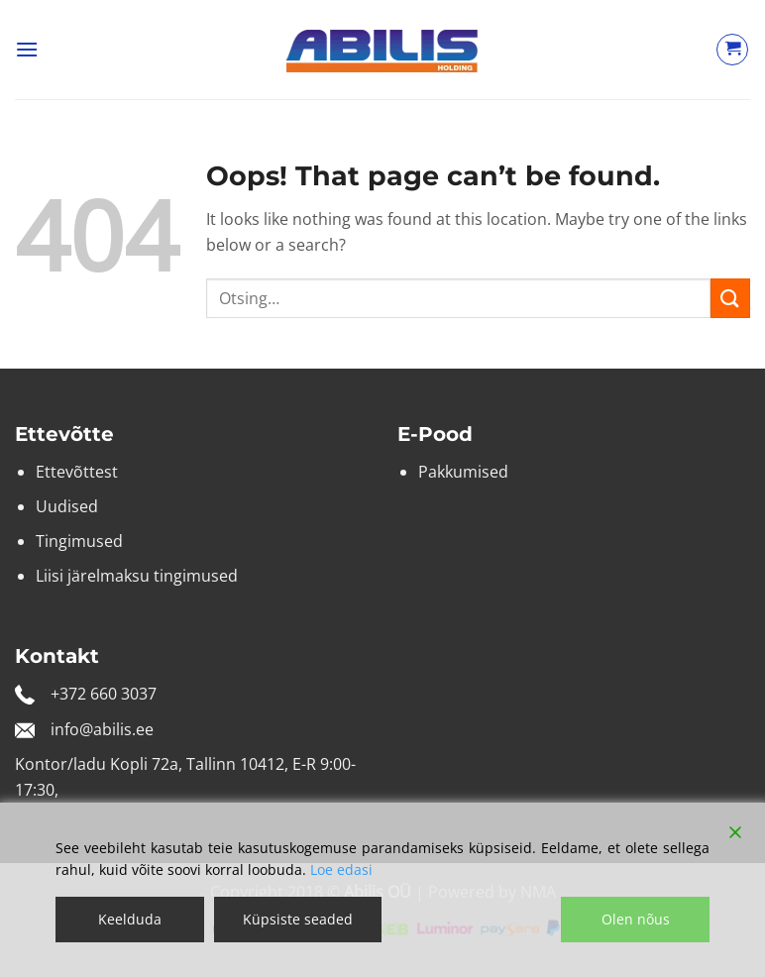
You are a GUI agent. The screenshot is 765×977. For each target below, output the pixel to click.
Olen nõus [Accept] (635, 919)
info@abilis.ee (102, 729)
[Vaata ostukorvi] (732, 49)
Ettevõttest (77, 472)
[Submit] (730, 297)
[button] (27, 49)
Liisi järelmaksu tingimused (137, 576)
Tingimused (79, 541)
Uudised (67, 506)
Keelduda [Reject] (130, 919)
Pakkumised (463, 472)
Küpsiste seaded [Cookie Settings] (298, 919)
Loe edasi (341, 869)
